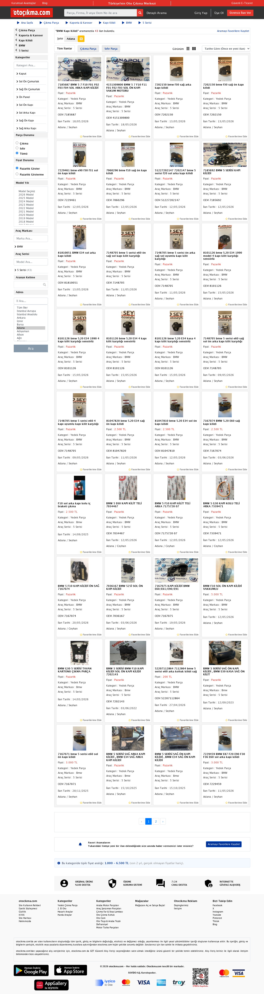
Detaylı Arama (157, 13)
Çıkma (24, 143)
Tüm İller (30, 307)
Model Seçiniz (31, 191)
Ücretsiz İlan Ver (240, 12)
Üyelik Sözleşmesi (28, 908)
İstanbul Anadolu (30, 314)
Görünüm (178, 48)
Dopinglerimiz (181, 905)
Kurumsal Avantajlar (23, 3)
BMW (127, 22)
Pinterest (217, 918)
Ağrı (30, 338)
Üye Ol (219, 13)
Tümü (23, 153)
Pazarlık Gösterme (32, 174)
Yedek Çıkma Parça (68, 905)
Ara (31, 348)
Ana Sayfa (25, 22)
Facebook (217, 905)
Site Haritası (25, 918)
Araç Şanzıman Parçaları (108, 908)
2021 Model (31, 211)
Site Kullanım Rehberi (30, 905)
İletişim (178, 908)
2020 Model (31, 215)
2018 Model (31, 221)
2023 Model (31, 205)
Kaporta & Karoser (79, 22)
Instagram (218, 911)
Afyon (30, 334)
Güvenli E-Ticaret (242, 3)
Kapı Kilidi (107, 22)
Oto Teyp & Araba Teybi (108, 921)
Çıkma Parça (49, 22)
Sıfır (22, 148)
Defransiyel (102, 924)
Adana (30, 328)
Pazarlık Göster (30, 168)
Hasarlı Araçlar (65, 911)
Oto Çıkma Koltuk (105, 915)
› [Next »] (162, 821)
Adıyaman (30, 331)
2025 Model (31, 198)
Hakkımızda (25, 921)
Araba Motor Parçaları (107, 905)
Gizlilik (22, 911)
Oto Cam (100, 918)
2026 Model (31, 194)
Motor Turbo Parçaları (107, 927)
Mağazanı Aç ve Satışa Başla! (150, 905)
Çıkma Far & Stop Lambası (109, 911)
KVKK (22, 915)
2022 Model (31, 208)
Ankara (30, 318)
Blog (44, 3)
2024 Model (31, 201)
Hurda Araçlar (65, 915)
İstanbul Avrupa (30, 311)
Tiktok (216, 921)
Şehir (60, 38)
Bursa (30, 324)
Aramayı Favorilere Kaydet (232, 31)
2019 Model (31, 218)
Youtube (217, 915)
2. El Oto (62, 908)
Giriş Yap (201, 13)
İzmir (30, 321)
